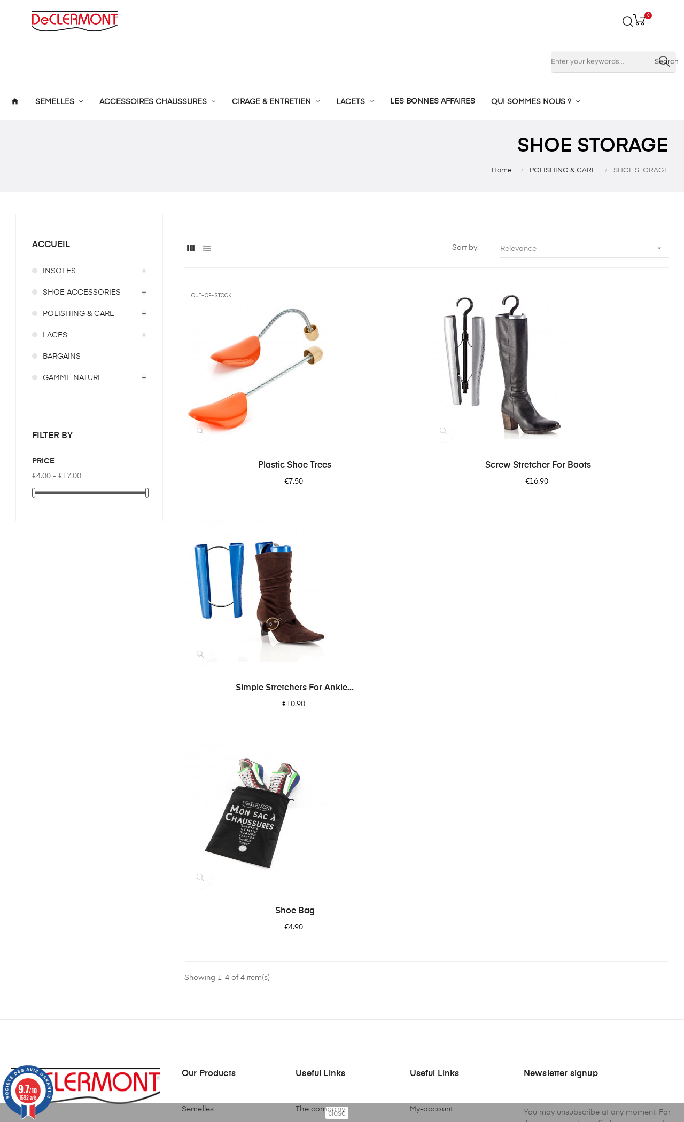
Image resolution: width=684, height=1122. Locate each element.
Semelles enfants (212, 906)
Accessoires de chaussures (209, 930)
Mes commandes (441, 906)
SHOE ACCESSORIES (82, 292)
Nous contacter (323, 974)
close (337, 1113)
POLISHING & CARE (78, 314)
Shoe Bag (257, 688)
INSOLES (59, 271)
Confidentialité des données (329, 950)
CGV (304, 925)
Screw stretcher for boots (426, 465)
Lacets (194, 974)
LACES (55, 335)
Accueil (51, 245)
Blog (304, 993)
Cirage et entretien (215, 955)
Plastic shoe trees (257, 465)
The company (320, 886)
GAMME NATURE (73, 378)
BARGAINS (62, 356)
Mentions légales (325, 906)
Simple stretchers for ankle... (595, 465)
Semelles (198, 886)
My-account (431, 886)
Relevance (584, 248)
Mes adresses (435, 925)
